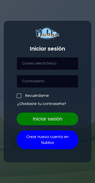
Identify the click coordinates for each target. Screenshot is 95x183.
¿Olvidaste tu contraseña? (41, 103)
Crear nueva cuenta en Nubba (47, 139)
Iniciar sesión (47, 119)
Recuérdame (36, 95)
